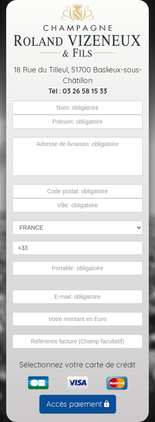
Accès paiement (77, 404)
